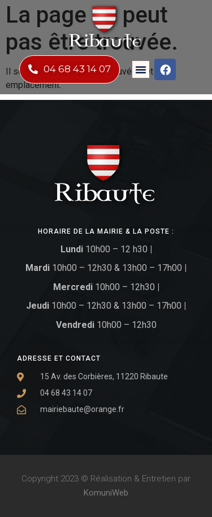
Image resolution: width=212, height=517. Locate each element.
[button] (140, 69)
